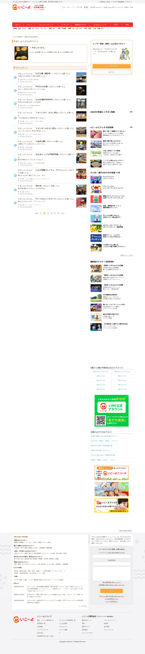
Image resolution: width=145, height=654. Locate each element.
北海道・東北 (17, 28)
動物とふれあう (33, 548)
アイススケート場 (34, 564)
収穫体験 (42, 548)
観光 (49, 542)
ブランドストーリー (110, 620)
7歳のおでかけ (122, 385)
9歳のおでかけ (122, 389)
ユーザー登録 (18, 580)
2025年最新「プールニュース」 (53, 571)
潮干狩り (44, 564)
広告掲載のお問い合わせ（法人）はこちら (111, 585)
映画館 (35, 559)
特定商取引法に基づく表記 (45, 636)
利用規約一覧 (41, 623)
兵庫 (80, 28)
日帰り (127, 7)
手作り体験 (24, 548)
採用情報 (84, 630)
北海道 (24, 28)
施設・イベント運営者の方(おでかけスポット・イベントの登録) (43, 580)
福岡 (102, 28)
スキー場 (25, 564)
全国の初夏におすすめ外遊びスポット (104, 436)
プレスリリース (108, 630)
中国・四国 (87, 28)
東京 (33, 28)
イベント (29, 25)
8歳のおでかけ (101, 389)
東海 (50, 28)
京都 (76, 28)
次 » (62, 213)
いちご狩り (51, 564)
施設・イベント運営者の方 (45, 620)
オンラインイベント (46, 25)
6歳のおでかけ (101, 385)
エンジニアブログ (87, 633)
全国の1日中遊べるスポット (101, 450)
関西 (69, 28)
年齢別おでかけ (80, 25)
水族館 (57, 559)
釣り (35, 542)
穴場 (131, 7)
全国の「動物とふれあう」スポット (103, 460)
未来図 (106, 623)
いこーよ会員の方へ (111, 601)
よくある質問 (63, 623)
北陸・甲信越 (62, 28)
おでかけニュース (100, 25)
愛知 (53, 28)
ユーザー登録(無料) (118, 2)
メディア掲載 (63, 630)
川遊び (65, 553)
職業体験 (49, 548)
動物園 (21, 542)
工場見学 (16, 548)
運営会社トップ (86, 620)
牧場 (39, 542)
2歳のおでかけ (101, 376)
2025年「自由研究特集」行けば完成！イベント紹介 (30, 573)
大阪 (73, 28)
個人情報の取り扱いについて (111, 582)
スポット (18, 25)
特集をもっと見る (126, 255)
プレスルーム (63, 626)
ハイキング (120, 7)
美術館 (51, 559)
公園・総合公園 (57, 553)
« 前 (36, 213)
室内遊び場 (28, 559)
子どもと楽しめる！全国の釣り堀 (103, 455)
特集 (127, 25)
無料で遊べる (29, 553)
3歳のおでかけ (122, 376)
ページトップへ (125, 531)
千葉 (41, 28)
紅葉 (105, 7)
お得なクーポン (18, 553)
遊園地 (16, 542)
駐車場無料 (37, 553)
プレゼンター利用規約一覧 (67, 620)
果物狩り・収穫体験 (62, 564)
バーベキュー (29, 542)
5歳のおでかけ (122, 380)
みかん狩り (111, 7)
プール (44, 542)
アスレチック (46, 553)
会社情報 (106, 626)
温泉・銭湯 (17, 564)
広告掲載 (40, 626)
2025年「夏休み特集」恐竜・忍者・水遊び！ (27, 571)
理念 (83, 623)
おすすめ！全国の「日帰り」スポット (104, 441)
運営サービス (86, 626)
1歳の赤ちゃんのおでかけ (122, 371)
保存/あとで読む (104, 2)
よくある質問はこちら (111, 599)
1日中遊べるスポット (96, 7)
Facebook (40, 633)
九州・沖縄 (96, 28)
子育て (116, 25)
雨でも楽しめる (18, 559)
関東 (29, 28)
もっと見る (82, 606)
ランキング (65, 25)
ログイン (129, 2)
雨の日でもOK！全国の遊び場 (101, 445)
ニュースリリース (42, 630)
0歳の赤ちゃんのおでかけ (101, 371)
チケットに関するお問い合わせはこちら (111, 596)
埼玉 (45, 28)
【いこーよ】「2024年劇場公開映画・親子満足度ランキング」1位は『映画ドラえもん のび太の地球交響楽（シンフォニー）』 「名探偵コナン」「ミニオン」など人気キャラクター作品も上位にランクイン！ (55, 589)
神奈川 (37, 28)
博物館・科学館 (43, 559)
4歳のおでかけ (101, 380)
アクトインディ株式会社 (105, 616)
